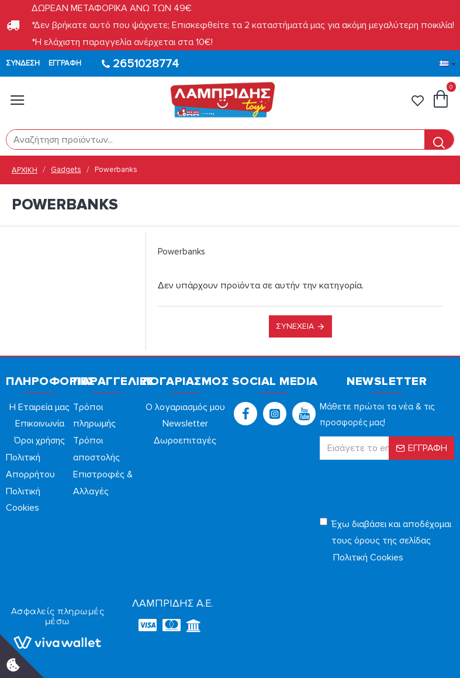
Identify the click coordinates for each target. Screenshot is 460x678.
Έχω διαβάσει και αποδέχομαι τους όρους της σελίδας (385, 542)
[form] (215, 139)
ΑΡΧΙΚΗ (24, 170)
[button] (245, 413)
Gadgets (66, 169)
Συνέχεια (295, 326)
